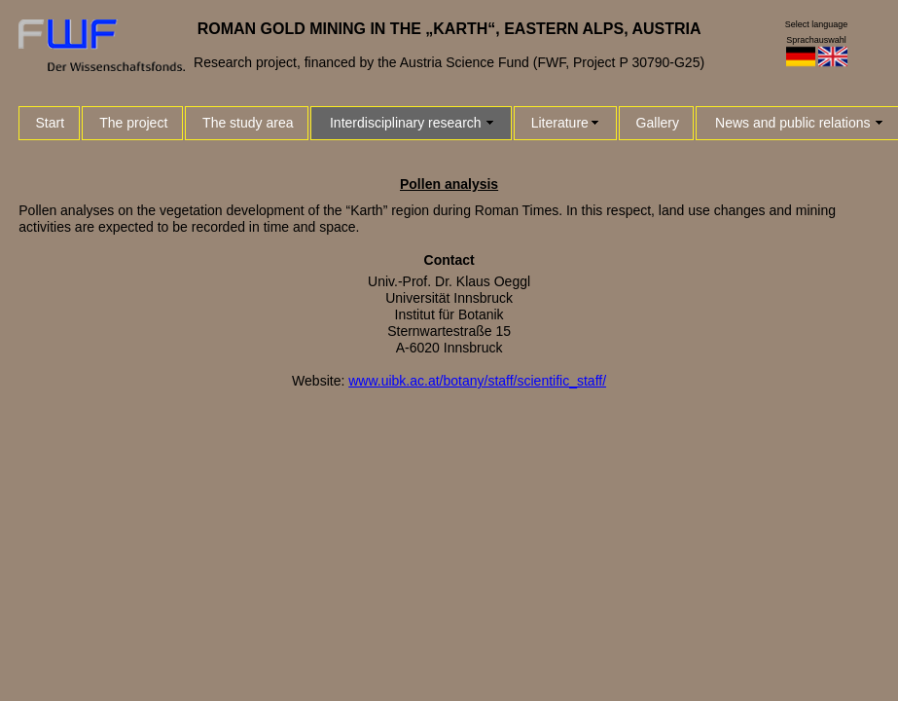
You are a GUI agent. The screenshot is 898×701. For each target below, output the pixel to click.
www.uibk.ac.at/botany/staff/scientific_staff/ (477, 380)
